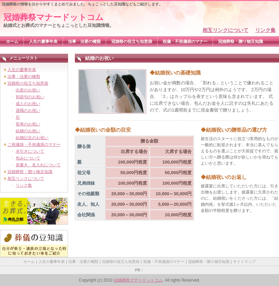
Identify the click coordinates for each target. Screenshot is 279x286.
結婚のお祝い (28, 131)
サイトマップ (244, 261)
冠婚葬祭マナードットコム (53, 17)
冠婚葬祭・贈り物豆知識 (240, 41)
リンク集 (265, 30)
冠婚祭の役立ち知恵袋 (131, 41)
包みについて (28, 158)
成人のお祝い (28, 103)
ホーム (12, 41)
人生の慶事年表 (43, 41)
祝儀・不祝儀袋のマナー (185, 41)
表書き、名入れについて (38, 165)
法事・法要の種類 (84, 41)
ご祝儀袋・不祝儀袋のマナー (34, 144)
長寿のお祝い (28, 124)
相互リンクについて (225, 30)
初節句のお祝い (30, 97)
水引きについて (30, 151)
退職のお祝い (28, 110)
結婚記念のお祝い (32, 137)
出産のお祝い (28, 90)
